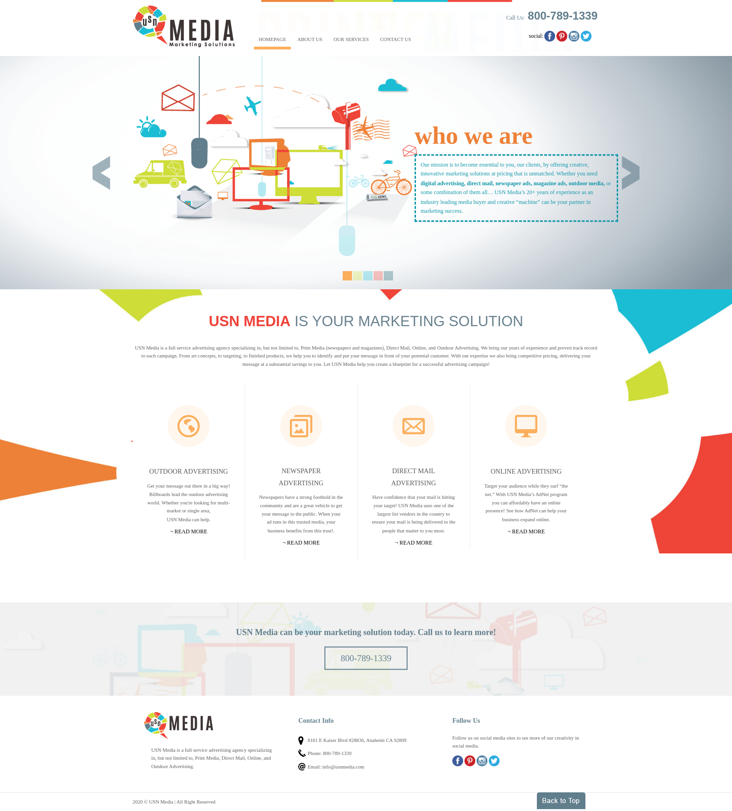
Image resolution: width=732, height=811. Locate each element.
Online (526, 426)
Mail (414, 426)
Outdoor (189, 426)
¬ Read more (188, 531)
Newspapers (301, 426)
